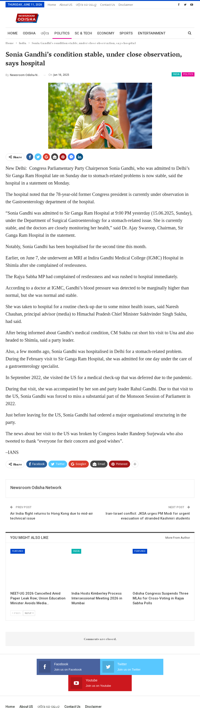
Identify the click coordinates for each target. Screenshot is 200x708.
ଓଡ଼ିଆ (45, 33)
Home (52, 5)
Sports (126, 33)
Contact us (107, 5)
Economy (105, 33)
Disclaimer (126, 5)
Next (29, 613)
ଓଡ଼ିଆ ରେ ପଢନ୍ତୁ (86, 5)
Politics (61, 33)
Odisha (29, 33)
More (143, 33)
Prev (16, 613)
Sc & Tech (83, 33)
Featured (17, 551)
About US (66, 5)
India (176, 74)
